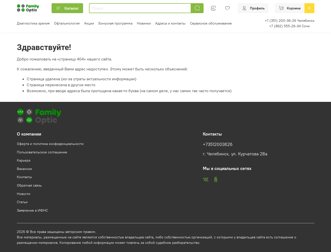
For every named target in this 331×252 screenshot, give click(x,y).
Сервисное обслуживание (211, 23)
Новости (23, 194)
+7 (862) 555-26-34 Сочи (289, 26)
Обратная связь (29, 185)
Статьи (22, 202)
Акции (89, 23)
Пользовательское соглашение (42, 152)
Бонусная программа (115, 23)
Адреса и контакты (170, 23)
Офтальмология (67, 23)
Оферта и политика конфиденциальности (50, 143)
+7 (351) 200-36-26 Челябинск (289, 20)
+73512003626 (218, 144)
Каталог (67, 8)
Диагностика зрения (33, 23)
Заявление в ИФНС (32, 210)
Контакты (24, 177)
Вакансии (24, 169)
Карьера (23, 160)
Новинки (144, 23)
